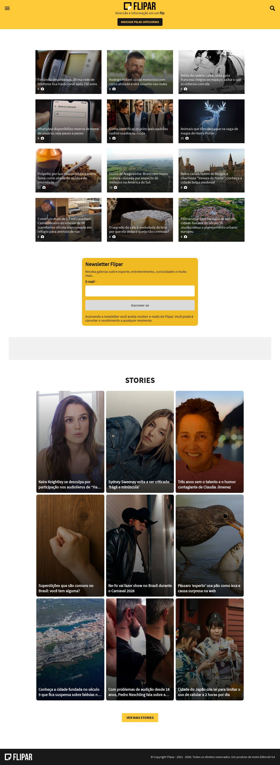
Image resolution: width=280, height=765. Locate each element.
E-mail (90, 282)
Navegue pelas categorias (140, 22)
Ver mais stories (140, 717)
